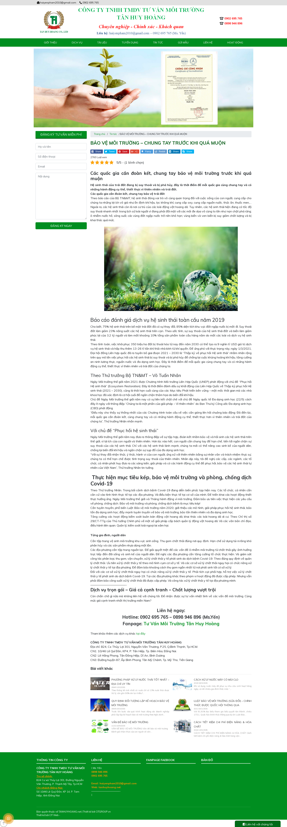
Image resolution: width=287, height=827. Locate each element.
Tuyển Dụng (130, 42)
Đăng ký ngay (61, 226)
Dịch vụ (77, 42)
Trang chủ (99, 133)
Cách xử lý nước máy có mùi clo (216, 679)
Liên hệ (208, 42)
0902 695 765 (89, 2)
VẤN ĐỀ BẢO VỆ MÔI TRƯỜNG (129, 722)
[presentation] (38, 89)
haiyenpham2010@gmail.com (56, 2)
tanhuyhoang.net (110, 787)
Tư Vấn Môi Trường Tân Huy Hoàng (181, 623)
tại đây (141, 633)
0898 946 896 (99, 771)
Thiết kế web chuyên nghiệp (76, 815)
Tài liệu (102, 42)
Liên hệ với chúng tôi (258, 824)
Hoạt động (235, 42)
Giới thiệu (50, 42)
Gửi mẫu (183, 42)
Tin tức (158, 42)
